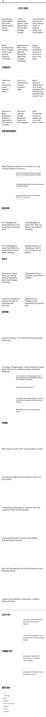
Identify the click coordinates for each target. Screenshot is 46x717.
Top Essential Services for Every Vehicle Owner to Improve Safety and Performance (38, 25)
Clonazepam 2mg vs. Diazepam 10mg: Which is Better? (34, 275)
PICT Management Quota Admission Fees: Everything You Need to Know (11, 226)
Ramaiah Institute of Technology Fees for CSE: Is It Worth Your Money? (33, 249)
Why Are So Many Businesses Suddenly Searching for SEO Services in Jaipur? (7, 118)
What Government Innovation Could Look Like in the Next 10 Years (37, 117)
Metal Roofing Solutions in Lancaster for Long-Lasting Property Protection (7, 52)
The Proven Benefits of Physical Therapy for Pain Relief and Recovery (11, 302)
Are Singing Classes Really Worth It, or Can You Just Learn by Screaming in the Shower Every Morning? (29, 400)
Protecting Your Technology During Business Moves (6, 86)
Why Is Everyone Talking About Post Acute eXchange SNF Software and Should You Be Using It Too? (38, 88)
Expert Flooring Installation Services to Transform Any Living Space (37, 52)
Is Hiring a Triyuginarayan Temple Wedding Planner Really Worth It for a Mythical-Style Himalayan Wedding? (23, 369)
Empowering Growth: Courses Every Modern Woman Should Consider (20, 539)
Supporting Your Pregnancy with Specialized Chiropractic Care (34, 302)
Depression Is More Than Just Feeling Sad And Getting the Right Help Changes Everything (22, 53)
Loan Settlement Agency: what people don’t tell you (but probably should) (22, 25)
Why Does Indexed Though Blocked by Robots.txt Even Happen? (22, 117)
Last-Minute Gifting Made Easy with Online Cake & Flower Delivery (7, 24)
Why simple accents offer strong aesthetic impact (22, 449)
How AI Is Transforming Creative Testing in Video (22, 84)
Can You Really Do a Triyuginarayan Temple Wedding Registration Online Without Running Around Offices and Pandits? (29, 377)
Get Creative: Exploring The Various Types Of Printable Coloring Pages (31, 658)
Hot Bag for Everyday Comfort (24, 387)
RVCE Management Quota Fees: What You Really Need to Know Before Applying (10, 249)
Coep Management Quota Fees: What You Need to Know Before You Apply (33, 226)
